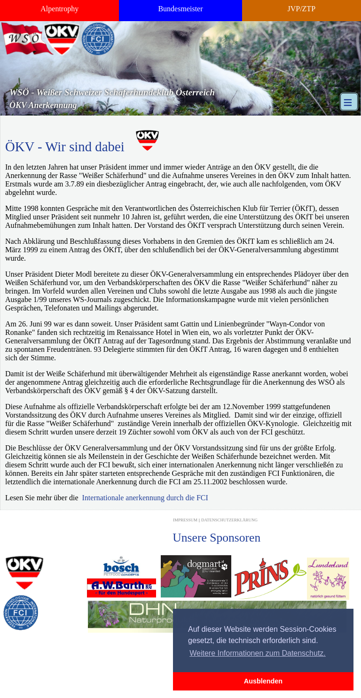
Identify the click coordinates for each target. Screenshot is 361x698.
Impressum (185, 520)
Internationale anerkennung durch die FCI (145, 498)
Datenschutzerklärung (229, 520)
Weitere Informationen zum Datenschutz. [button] (257, 653)
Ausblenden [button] (263, 681)
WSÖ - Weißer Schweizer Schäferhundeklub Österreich (112, 92)
